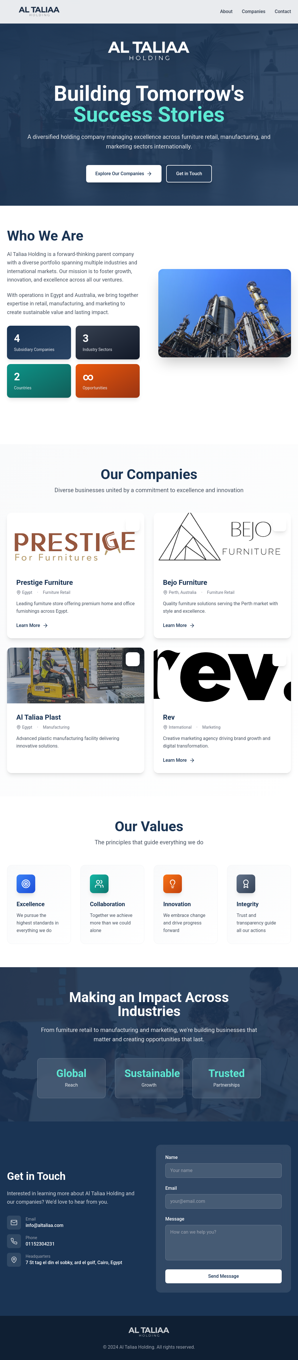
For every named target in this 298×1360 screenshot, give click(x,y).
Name (171, 1157)
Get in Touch (189, 173)
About (226, 11)
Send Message (223, 1276)
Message (174, 1219)
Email (171, 1188)
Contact (283, 11)
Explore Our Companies (123, 174)
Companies (253, 11)
